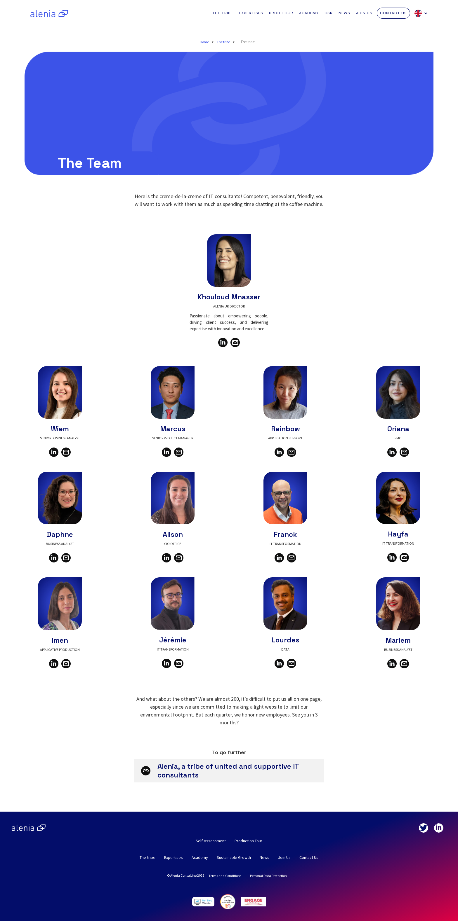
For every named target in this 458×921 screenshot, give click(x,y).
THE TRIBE (222, 13)
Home (204, 42)
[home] (49, 13)
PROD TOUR (281, 13)
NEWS (344, 13)
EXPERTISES (251, 13)
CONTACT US (393, 13)
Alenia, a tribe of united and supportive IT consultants (228, 771)
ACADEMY (309, 13)
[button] (422, 13)
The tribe (223, 42)
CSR (329, 13)
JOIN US (364, 13)
